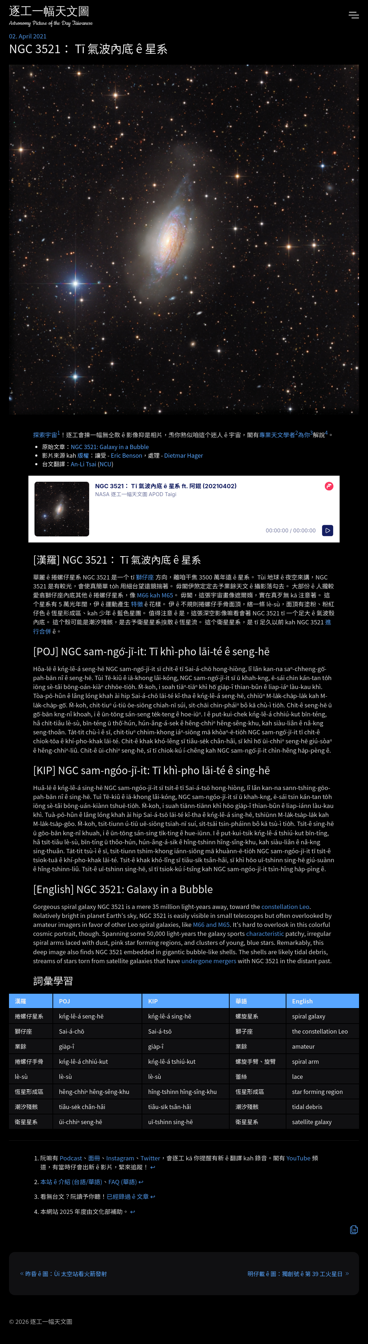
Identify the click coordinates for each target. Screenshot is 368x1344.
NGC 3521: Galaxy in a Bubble (110, 446)
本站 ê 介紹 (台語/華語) (71, 1181)
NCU (105, 463)
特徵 (137, 604)
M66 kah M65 (155, 595)
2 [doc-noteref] (296, 432)
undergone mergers (208, 960)
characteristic (265, 933)
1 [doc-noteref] (58, 432)
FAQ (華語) (123, 1181)
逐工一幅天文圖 (49, 12)
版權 (83, 455)
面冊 (94, 1158)
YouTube (298, 1158)
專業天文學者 (277, 434)
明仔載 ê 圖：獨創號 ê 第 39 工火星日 (295, 1273)
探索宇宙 (45, 434)
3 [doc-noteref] (311, 432)
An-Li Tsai (83, 463)
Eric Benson (126, 455)
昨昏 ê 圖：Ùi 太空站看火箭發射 (66, 1273)
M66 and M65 (211, 924)
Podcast (71, 1158)
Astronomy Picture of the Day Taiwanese (51, 23)
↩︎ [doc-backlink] (152, 1167)
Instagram (120, 1158)
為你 (304, 434)
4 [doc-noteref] (326, 432)
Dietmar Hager (183, 455)
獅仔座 (145, 577)
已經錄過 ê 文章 (128, 1196)
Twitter (150, 1158)
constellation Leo (285, 906)
